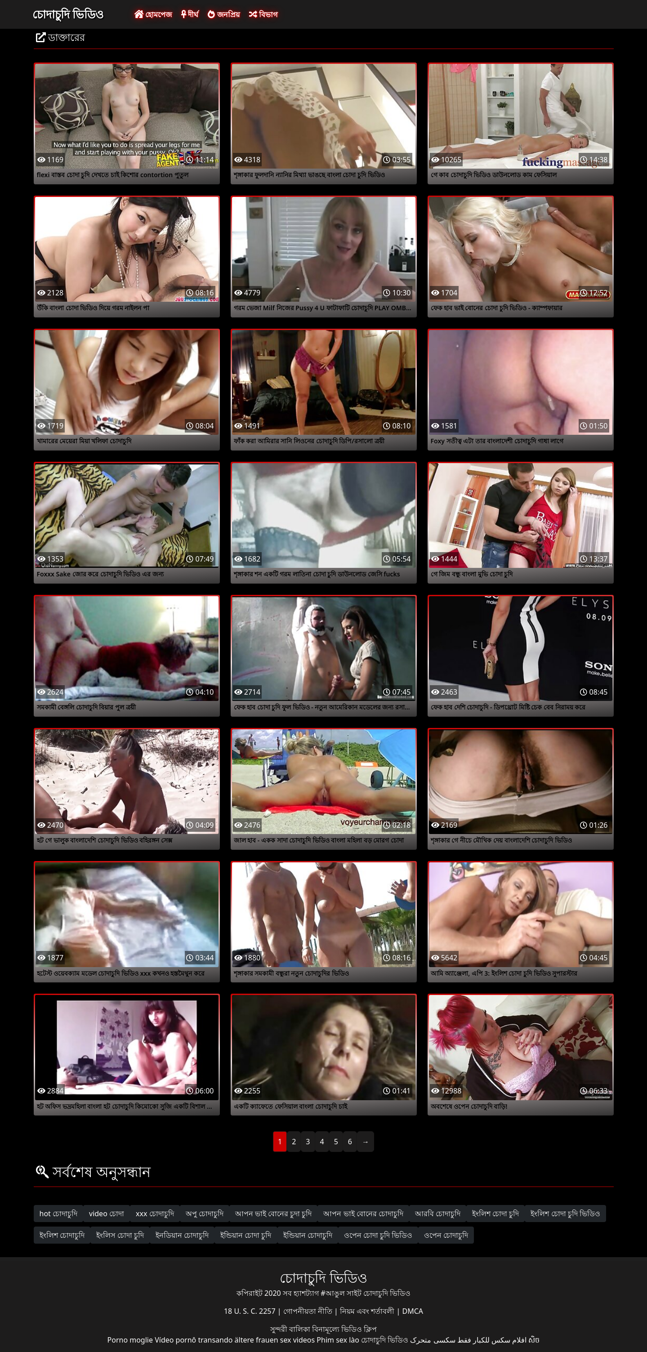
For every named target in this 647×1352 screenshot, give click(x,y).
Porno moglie (130, 1340)
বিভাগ (263, 14)
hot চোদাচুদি (59, 1213)
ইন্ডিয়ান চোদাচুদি (307, 1235)
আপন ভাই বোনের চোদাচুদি (363, 1213)
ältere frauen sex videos (275, 1340)
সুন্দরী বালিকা (291, 1329)
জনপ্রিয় (223, 14)
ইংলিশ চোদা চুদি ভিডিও (565, 1213)
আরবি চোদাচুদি (437, 1213)
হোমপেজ (153, 14)
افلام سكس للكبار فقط (492, 1340)
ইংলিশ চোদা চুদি (495, 1213)
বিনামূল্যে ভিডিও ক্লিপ (344, 1329)
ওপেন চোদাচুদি (446, 1235)
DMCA (413, 1311)
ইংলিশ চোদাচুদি (62, 1235)
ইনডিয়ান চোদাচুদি (182, 1235)
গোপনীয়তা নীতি (308, 1311)
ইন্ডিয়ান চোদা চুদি (245, 1235)
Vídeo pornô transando (193, 1340)
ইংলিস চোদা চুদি (120, 1235)
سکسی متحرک (432, 1340)
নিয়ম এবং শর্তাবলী (368, 1311)
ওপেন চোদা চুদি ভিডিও (378, 1235)
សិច (534, 1340)
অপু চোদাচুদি (204, 1213)
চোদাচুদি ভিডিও (68, 14)
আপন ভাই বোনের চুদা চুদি (273, 1213)
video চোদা (106, 1213)
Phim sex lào (338, 1340)
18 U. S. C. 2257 (250, 1311)
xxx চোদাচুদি (155, 1213)
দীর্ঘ (189, 14)
